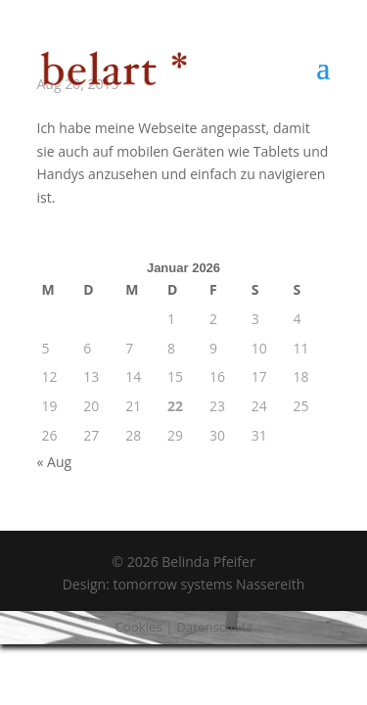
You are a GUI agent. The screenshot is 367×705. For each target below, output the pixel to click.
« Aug (54, 461)
